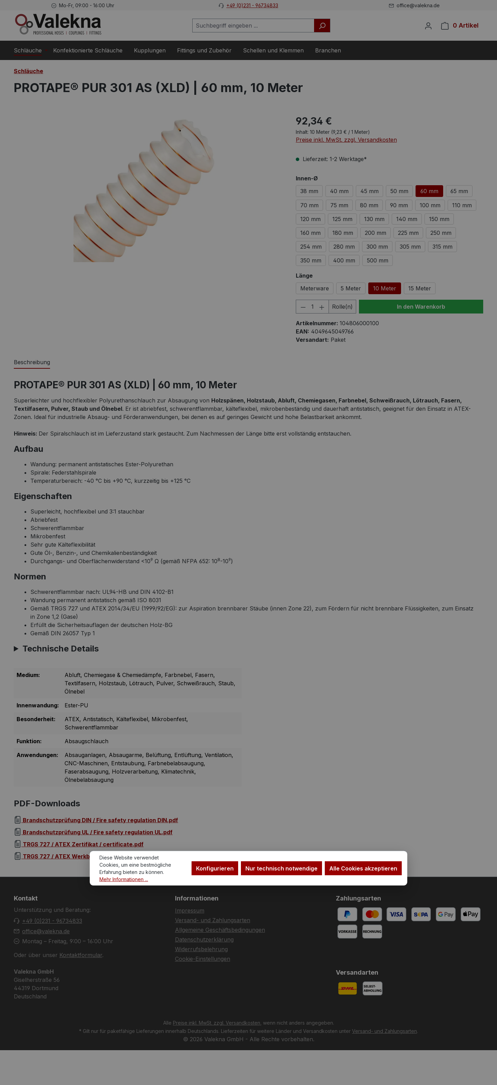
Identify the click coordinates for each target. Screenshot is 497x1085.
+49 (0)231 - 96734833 (252, 5)
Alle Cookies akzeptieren (363, 868)
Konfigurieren (215, 868)
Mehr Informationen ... (123, 879)
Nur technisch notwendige (281, 868)
